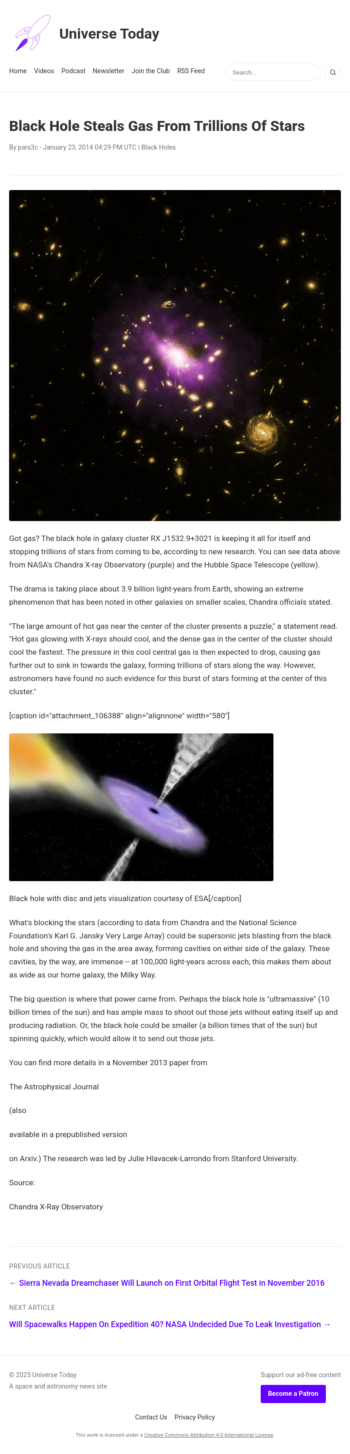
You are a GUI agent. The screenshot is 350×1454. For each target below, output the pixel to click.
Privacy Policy (195, 1417)
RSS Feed (191, 71)
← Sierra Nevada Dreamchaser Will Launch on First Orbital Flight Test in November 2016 (167, 1283)
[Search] (332, 72)
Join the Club (151, 71)
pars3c (28, 147)
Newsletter (108, 71)
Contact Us (151, 1417)
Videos (44, 71)
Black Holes (158, 147)
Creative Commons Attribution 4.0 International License (208, 1435)
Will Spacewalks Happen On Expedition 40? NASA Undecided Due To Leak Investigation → (170, 1324)
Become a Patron (293, 1394)
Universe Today (84, 33)
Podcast (74, 71)
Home (18, 71)
